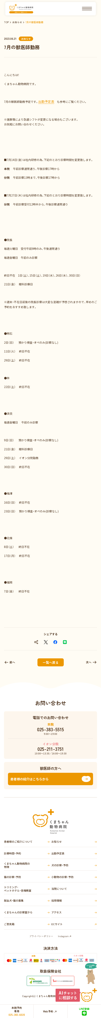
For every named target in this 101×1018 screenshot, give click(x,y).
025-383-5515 (50, 729)
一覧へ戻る (51, 662)
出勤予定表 (46, 101)
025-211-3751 (50, 749)
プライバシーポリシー (41, 936)
